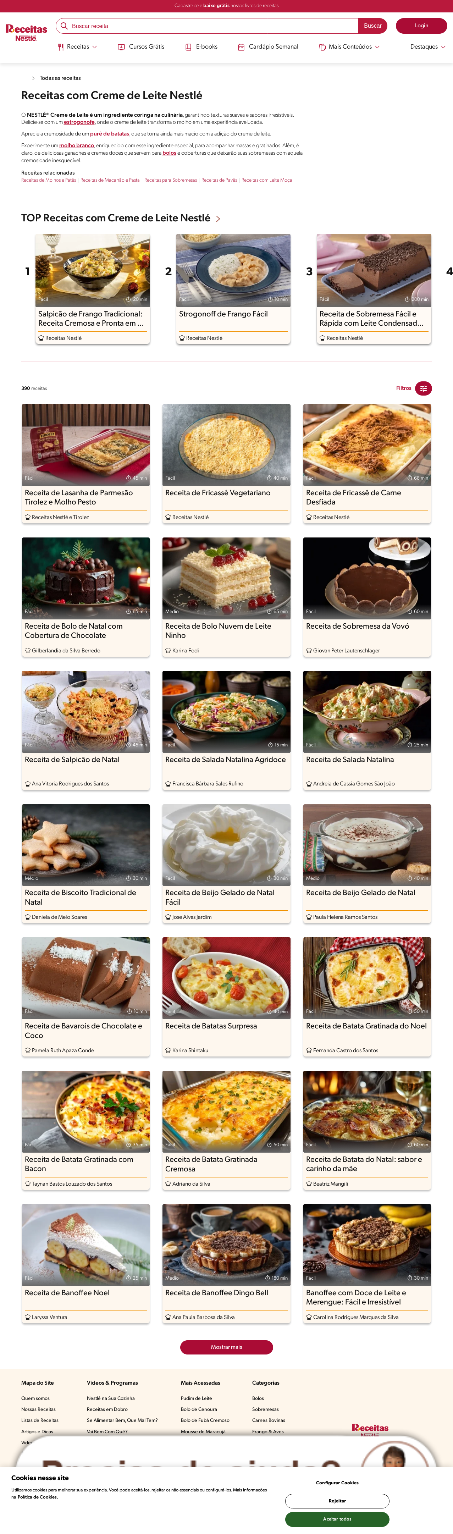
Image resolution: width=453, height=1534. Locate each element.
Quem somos (35, 1398)
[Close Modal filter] (423, 388)
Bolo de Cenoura (199, 1409)
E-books (201, 47)
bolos (169, 153)
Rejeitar (337, 1501)
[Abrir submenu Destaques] (423, 47)
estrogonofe (79, 122)
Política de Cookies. (38, 1497)
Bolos (258, 1398)
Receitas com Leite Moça (267, 180)
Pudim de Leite (196, 1398)
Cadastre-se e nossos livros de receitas (226, 6)
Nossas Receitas (38, 1409)
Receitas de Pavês (219, 180)
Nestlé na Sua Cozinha (111, 1398)
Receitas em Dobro (107, 1409)
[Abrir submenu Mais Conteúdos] (349, 47)
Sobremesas (265, 1409)
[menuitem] (77, 49)
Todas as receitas (60, 78)
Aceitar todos (337, 1519)
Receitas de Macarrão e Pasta (110, 180)
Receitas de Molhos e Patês (48, 180)
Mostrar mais (226, 1347)
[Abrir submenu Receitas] (77, 47)
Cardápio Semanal (268, 47)
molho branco (76, 146)
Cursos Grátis (141, 47)
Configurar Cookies (337, 1483)
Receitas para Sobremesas (170, 180)
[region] (226, 1500)
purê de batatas (109, 134)
